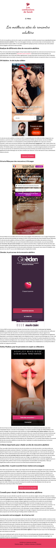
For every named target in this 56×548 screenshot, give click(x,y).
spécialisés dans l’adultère (24, 53)
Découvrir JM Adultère (28, 156)
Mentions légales (19, 544)
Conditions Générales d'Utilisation (32, 544)
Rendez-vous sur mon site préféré (28, 487)
